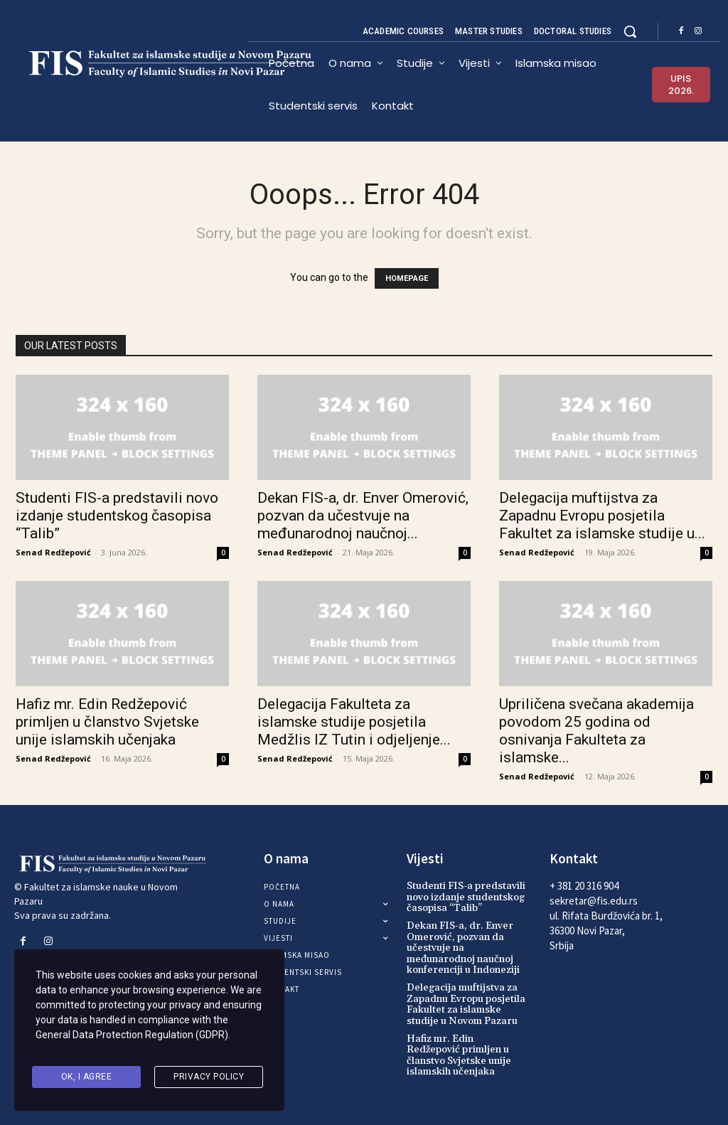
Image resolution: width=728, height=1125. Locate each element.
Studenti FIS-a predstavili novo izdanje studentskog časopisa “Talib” (117, 515)
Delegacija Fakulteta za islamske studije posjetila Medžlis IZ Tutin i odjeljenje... (354, 721)
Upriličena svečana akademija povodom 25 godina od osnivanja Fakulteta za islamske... (596, 730)
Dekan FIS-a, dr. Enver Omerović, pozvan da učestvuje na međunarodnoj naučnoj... (363, 515)
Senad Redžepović (53, 552)
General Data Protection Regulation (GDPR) (132, 1041)
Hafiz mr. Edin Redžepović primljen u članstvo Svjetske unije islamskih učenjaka (107, 721)
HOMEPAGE (406, 278)
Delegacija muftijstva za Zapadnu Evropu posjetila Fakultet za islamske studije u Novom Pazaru (466, 1004)
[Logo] (130, 64)
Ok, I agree (86, 1078)
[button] (630, 31)
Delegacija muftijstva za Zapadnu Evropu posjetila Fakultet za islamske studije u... (602, 515)
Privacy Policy (208, 1078)
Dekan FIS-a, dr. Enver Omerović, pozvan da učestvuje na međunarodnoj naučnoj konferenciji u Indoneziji (463, 947)
